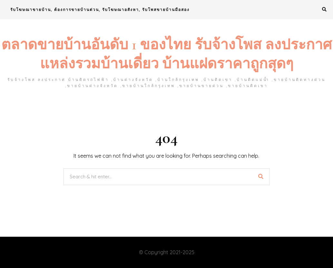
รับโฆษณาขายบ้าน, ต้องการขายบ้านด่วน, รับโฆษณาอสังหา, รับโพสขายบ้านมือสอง (100, 9)
